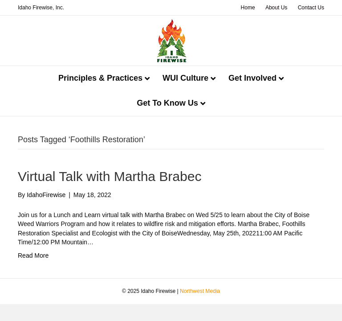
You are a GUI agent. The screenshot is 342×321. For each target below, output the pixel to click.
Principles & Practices (100, 78)
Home (248, 7)
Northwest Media (200, 291)
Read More (33, 255)
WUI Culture (185, 78)
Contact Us (311, 7)
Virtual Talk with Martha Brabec (109, 176)
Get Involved (252, 78)
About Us (276, 7)
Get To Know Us (167, 103)
